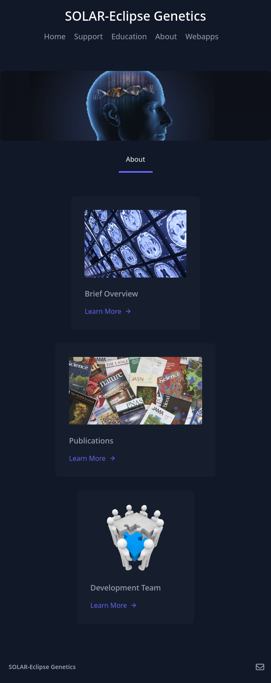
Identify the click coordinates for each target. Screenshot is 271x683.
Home (55, 36)
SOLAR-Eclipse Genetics (42, 667)
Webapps (201, 36)
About (166, 36)
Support (88, 36)
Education (129, 36)
